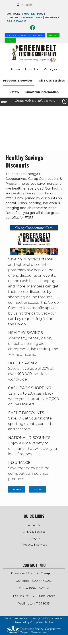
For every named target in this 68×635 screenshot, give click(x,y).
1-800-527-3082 (33, 13)
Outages (50, 69)
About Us (31, 69)
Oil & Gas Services (52, 80)
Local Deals (38, 490)
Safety (14, 92)
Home (15, 69)
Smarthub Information (42, 92)
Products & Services (18, 80)
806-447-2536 (32, 17)
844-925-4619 (16, 21)
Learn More (17, 490)
